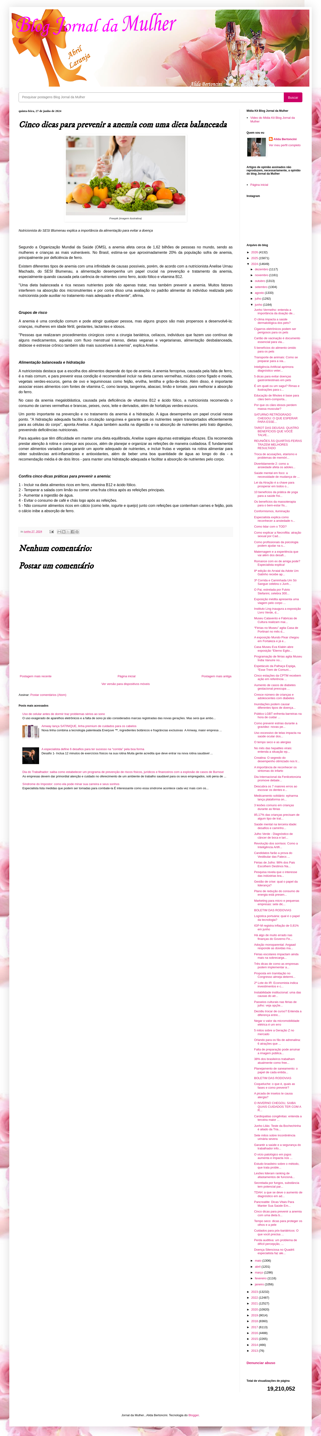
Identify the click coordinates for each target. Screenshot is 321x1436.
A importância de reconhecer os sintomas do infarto (275, 769)
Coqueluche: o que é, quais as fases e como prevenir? (274, 1085)
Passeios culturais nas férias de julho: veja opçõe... (275, 1003)
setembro (261, 287)
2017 (255, 1327)
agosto (260, 293)
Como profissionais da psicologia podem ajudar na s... (276, 544)
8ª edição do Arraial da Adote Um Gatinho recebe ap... (276, 572)
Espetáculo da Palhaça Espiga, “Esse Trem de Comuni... (275, 667)
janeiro (260, 1284)
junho (259, 304)
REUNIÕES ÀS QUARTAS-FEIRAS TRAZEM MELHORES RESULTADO (278, 444)
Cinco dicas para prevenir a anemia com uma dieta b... (278, 1213)
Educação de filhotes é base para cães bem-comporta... (276, 397)
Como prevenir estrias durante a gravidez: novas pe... (275, 725)
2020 (255, 1309)
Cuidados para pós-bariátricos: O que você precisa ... (276, 1232)
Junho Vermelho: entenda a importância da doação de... (274, 311)
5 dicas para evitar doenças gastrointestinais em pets (272, 378)
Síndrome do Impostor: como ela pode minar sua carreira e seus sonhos (70, 784)
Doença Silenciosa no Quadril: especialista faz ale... (274, 1251)
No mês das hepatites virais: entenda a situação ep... (273, 750)
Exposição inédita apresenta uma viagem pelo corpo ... (276, 601)
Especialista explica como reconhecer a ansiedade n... (274, 519)
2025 (255, 258)
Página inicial (127, 676)
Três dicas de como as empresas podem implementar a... (276, 965)
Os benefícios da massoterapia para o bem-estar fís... (275, 503)
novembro (262, 275)
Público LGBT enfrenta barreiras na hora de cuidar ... (277, 715)
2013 (255, 1350)
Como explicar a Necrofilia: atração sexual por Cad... (277, 534)
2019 (255, 1315)
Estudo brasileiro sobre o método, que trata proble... (276, 1165)
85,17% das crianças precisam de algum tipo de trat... (276, 816)
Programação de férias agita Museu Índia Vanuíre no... (278, 658)
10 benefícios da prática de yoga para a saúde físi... (276, 494)
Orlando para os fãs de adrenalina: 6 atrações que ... (277, 1041)
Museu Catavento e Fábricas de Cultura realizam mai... (275, 620)
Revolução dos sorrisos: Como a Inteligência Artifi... (276, 845)
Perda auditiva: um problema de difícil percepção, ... (275, 1242)
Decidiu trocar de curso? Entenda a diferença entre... (277, 1013)
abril (258, 1266)
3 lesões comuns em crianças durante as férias (274, 807)
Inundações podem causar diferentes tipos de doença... (274, 706)
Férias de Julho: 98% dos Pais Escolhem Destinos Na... (274, 864)
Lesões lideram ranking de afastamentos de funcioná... (274, 1175)
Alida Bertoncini (285, 139)
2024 (255, 264)
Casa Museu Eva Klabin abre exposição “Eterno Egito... (273, 648)
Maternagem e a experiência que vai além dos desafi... (276, 553)
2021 (255, 1303)
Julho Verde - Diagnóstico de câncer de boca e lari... (273, 835)
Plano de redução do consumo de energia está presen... (276, 893)
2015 (255, 1339)
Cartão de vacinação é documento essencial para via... (277, 340)
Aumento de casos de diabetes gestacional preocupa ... (275, 687)
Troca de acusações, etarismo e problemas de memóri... (275, 456)
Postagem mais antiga (216, 676)
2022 (255, 1297)
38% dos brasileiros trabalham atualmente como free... (274, 1060)
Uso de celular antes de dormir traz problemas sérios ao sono (63, 714)
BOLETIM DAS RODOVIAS (272, 910)
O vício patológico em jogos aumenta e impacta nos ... (273, 1156)
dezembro (262, 269)
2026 (255, 252)
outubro (260, 281)
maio (258, 1260)
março (259, 1272)
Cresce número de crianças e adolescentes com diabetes (274, 696)
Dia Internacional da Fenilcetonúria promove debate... (277, 778)
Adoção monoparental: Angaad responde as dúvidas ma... (275, 946)
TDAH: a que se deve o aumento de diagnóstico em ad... (278, 1194)
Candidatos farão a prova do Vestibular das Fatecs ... (273, 854)
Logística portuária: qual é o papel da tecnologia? (277, 917)
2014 (255, 1345)
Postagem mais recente (36, 676)
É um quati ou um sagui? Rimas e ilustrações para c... (276, 387)
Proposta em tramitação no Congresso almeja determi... (274, 975)
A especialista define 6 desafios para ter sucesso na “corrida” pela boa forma (92, 749)
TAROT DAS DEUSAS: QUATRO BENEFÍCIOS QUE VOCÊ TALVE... (276, 431)
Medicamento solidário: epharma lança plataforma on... (276, 797)
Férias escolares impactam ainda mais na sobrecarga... (276, 956)
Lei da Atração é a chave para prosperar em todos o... (274, 484)
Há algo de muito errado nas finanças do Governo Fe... (273, 937)
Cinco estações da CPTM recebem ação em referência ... (277, 677)
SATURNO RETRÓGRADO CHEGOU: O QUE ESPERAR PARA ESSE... (276, 418)
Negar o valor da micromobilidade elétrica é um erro (276, 1022)
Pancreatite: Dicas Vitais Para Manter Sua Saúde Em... (274, 1203)
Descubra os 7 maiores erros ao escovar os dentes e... (275, 788)
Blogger (193, 1415)
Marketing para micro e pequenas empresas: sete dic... (276, 902)
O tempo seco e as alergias (272, 742)
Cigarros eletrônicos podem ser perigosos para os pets (275, 330)
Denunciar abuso (261, 1363)
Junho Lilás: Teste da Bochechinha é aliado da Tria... (277, 1127)
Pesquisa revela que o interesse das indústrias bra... (275, 873)
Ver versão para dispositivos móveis (125, 684)
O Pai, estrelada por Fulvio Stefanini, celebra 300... (272, 591)
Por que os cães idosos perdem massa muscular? (275, 406)
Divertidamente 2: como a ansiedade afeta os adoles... (274, 465)
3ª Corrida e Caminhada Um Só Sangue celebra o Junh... (275, 582)
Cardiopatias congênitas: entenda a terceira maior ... (278, 1118)
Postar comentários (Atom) (48, 695)
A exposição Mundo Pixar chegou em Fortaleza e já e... (276, 639)
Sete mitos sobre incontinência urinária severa (274, 1137)
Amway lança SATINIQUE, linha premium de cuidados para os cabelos (88, 726)
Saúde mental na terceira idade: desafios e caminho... (275, 826)
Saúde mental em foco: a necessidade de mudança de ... (277, 474)
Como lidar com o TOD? (270, 526)
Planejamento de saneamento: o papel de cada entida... (276, 1070)
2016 (255, 1333)
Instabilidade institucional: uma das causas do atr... (277, 994)
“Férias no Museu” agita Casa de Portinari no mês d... (276, 629)
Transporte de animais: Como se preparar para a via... (276, 359)
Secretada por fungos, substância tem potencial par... (276, 1184)
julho (258, 298)
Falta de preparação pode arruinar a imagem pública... (277, 1051)
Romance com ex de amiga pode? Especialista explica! (277, 563)
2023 (255, 1292)
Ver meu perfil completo (285, 145)
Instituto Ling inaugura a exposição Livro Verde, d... (277, 610)
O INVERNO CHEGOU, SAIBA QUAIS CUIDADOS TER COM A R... (277, 1106)
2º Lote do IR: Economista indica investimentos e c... (276, 984)
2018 (255, 1321)
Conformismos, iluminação (272, 511)
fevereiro (261, 1278)
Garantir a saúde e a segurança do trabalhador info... (277, 1146)
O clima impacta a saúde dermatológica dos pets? (272, 321)
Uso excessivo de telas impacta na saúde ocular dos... (277, 734)
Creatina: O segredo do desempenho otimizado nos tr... (277, 759)
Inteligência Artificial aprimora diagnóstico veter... (273, 368)
